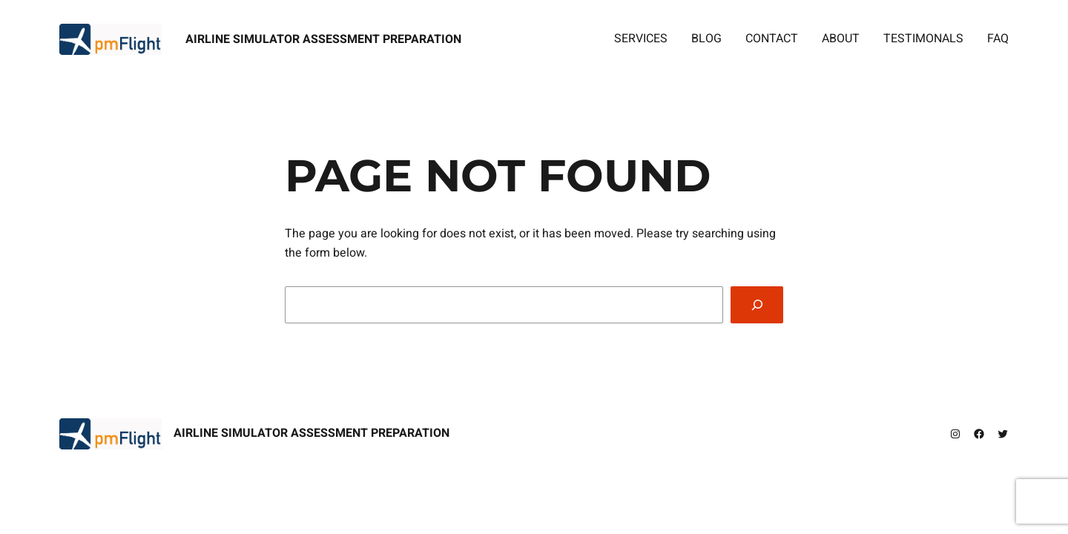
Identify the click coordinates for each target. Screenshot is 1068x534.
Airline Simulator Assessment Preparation (323, 39)
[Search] (757, 304)
